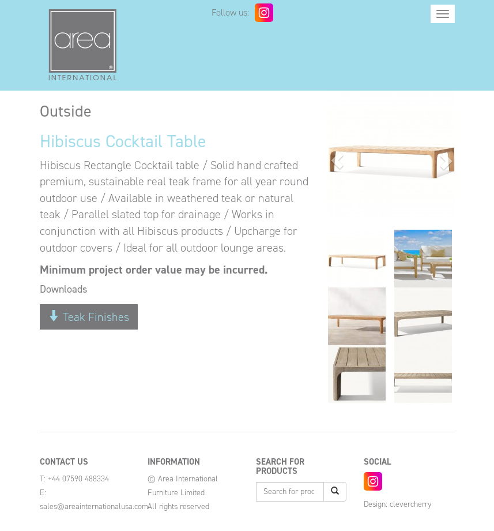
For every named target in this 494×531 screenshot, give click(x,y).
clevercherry (410, 504)
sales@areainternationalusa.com (94, 506)
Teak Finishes (88, 316)
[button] (337, 160)
